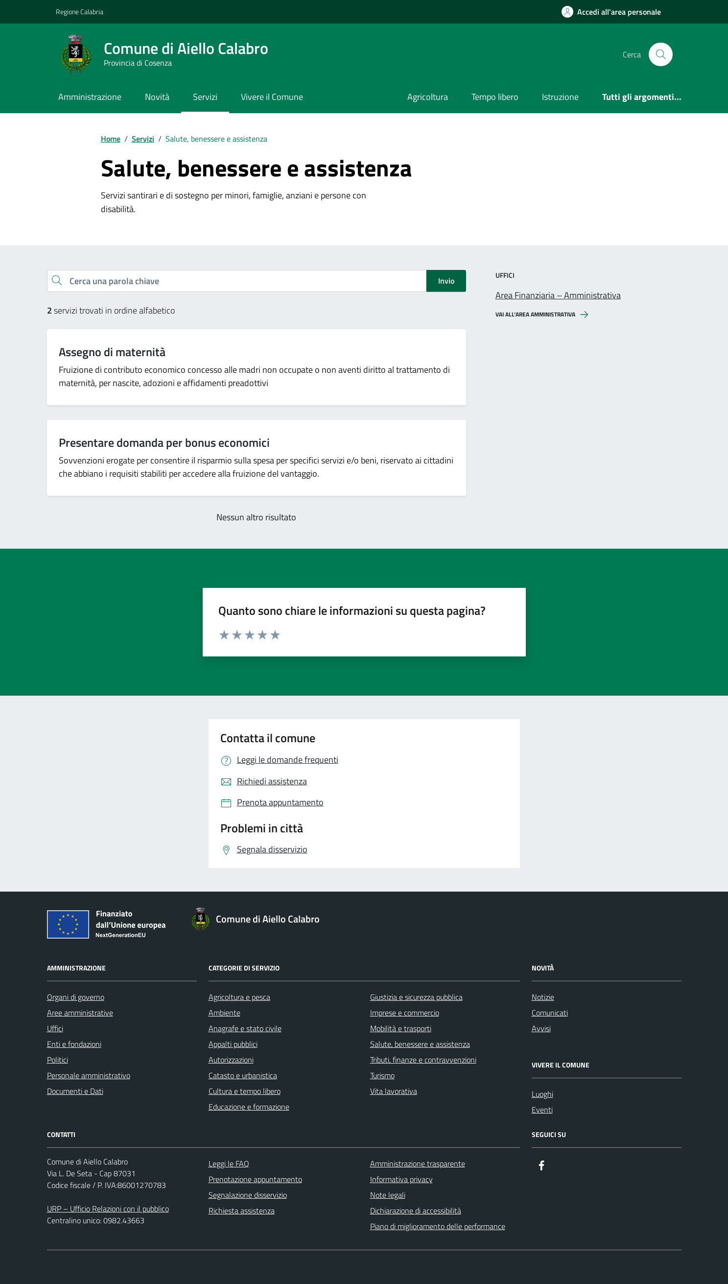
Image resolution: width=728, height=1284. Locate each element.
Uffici (55, 1028)
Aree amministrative (80, 1012)
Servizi (205, 96)
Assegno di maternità (112, 352)
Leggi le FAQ (229, 1163)
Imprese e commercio (404, 1012)
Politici (57, 1060)
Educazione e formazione (249, 1107)
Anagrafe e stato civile (245, 1028)
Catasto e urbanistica (243, 1075)
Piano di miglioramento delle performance (437, 1226)
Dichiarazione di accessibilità (415, 1210)
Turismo (382, 1075)
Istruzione (560, 96)
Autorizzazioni (231, 1060)
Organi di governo (75, 997)
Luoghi (542, 1094)
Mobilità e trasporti (400, 1028)
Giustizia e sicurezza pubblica (416, 997)
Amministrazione (89, 96)
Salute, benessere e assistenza (420, 1044)
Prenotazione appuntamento (255, 1179)
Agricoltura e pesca (239, 997)
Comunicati (550, 1012)
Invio (446, 281)
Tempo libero (494, 96)
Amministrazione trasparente (417, 1163)
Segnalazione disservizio (248, 1195)
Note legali (387, 1195)
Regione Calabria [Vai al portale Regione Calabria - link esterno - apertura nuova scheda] (79, 11)
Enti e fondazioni (74, 1044)
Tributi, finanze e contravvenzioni (423, 1060)
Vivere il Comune (272, 96)
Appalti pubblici (233, 1044)
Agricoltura (427, 96)
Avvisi (541, 1028)
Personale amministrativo (88, 1075)
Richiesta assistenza (242, 1210)
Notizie (543, 997)
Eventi (542, 1109)
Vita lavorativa (393, 1091)
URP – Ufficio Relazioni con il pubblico (108, 1208)
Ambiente (224, 1012)
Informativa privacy (401, 1179)
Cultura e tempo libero (245, 1091)
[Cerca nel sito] (660, 54)
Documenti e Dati (75, 1091)
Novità (157, 96)
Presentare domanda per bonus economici (164, 443)
